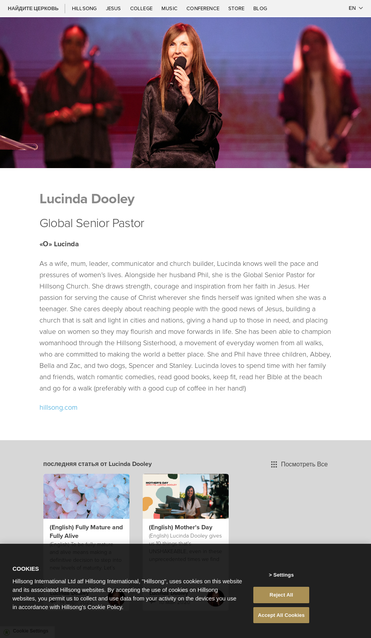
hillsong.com (58, 407)
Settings (283, 578)
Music (170, 8)
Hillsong (85, 8)
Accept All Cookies (281, 618)
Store (237, 8)
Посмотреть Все (299, 464)
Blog (260, 8)
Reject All (281, 597)
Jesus (114, 8)
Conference (203, 8)
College (142, 8)
